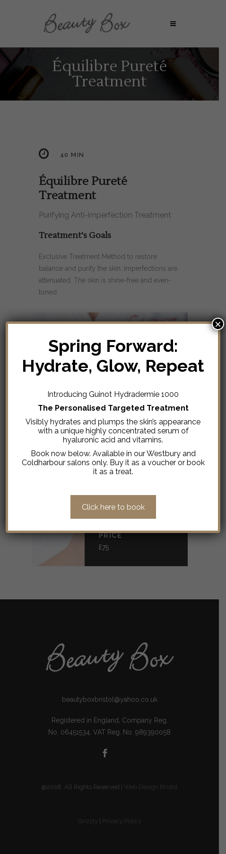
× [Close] (218, 324)
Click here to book (113, 507)
